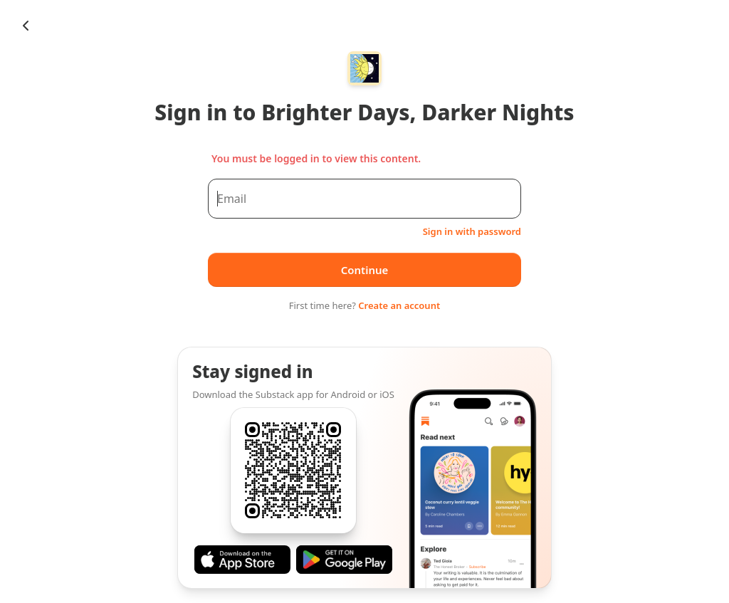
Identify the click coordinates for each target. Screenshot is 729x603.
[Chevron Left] (25, 25)
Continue (365, 270)
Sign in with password (472, 231)
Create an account (399, 305)
